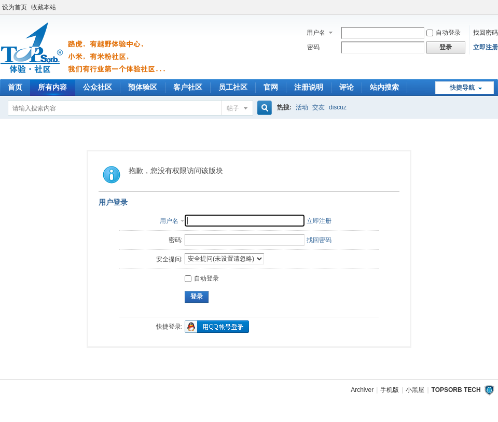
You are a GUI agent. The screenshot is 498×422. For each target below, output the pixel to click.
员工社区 (232, 87)
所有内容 (52, 87)
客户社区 (187, 87)
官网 (271, 87)
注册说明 (308, 87)
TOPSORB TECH (456, 389)
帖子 (233, 108)
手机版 (389, 389)
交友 (318, 107)
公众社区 (97, 87)
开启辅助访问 (495, 7)
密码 (313, 47)
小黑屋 (415, 389)
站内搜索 (384, 87)
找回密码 (485, 32)
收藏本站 (43, 7)
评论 (346, 87)
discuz (338, 107)
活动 (302, 107)
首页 (15, 87)
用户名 (316, 32)
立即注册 (485, 47)
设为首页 (14, 7)
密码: (176, 240)
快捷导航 (462, 87)
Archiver (362, 389)
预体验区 (142, 87)
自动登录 (443, 32)
